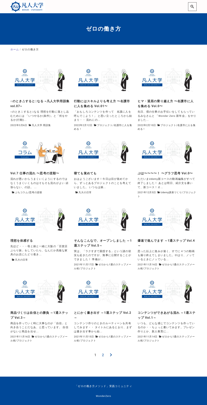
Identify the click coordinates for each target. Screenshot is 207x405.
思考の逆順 (35, 192)
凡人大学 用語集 (41, 125)
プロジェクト (105, 125)
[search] (192, 6)
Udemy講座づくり (171, 192)
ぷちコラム (21, 192)
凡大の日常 (84, 192)
